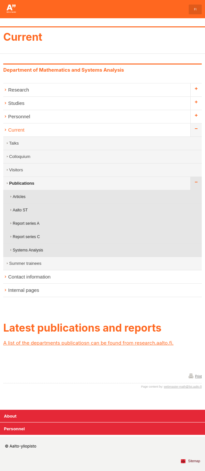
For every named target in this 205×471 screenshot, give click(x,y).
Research (18, 90)
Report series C (26, 237)
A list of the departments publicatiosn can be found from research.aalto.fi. (88, 343)
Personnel (19, 116)
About (10, 416)
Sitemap (194, 461)
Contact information (29, 276)
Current (22, 37)
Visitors (16, 169)
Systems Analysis (28, 250)
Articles (19, 196)
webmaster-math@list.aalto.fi (183, 386)
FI (195, 9)
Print (198, 376)
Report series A (26, 223)
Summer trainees (25, 263)
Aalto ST (20, 210)
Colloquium (19, 156)
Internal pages (23, 290)
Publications (21, 183)
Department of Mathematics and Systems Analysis (63, 70)
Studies (16, 103)
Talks (14, 143)
